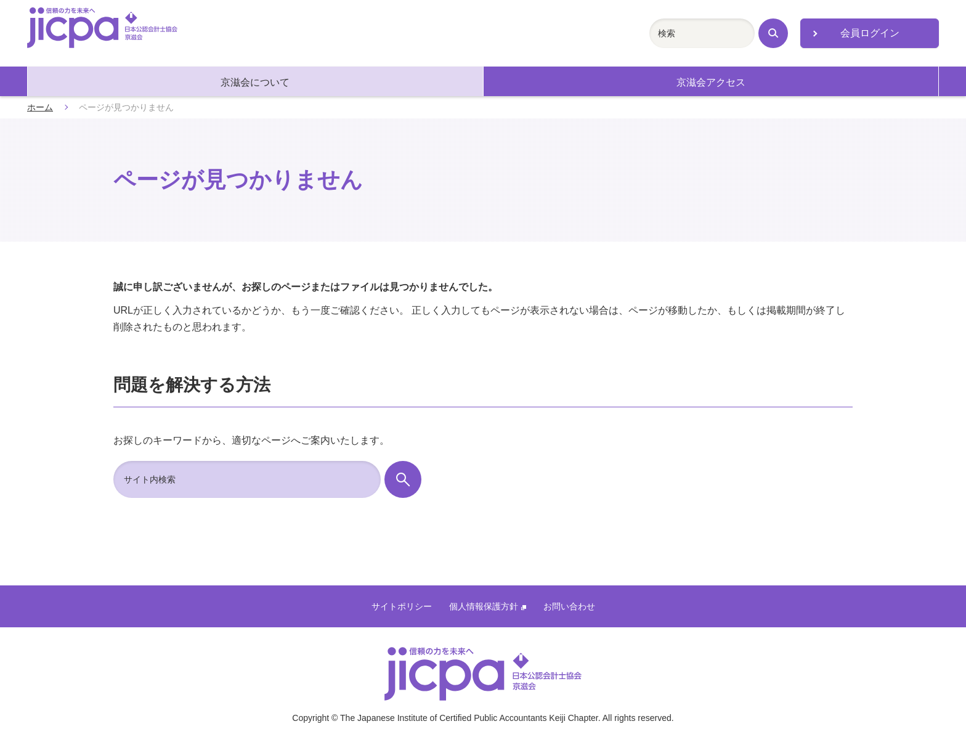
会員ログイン (869, 33)
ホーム (40, 107)
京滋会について (255, 82)
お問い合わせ (569, 606)
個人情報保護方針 (487, 606)
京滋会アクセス (710, 82)
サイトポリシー (401, 606)
